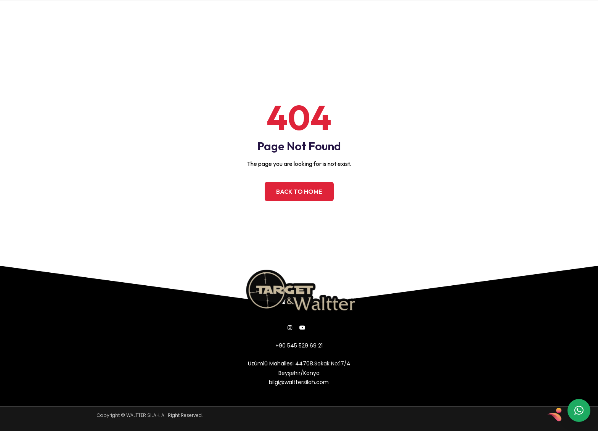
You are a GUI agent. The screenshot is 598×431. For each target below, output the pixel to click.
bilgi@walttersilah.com (417, 22)
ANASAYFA (67, 13)
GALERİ (191, 13)
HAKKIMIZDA (113, 13)
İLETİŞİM (189, 31)
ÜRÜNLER (156, 13)
